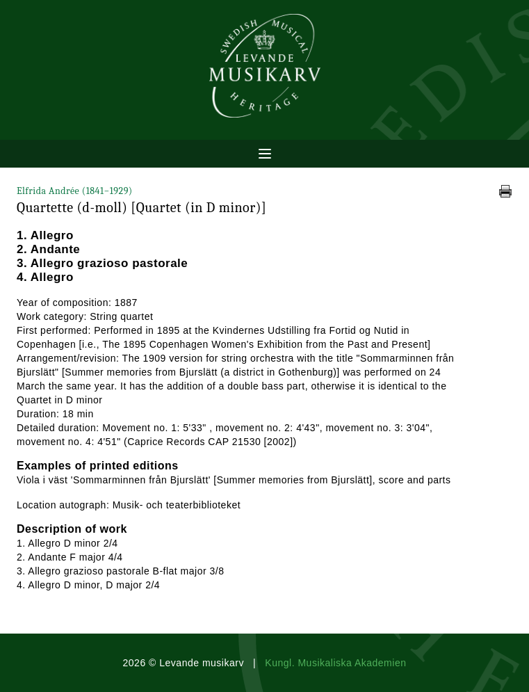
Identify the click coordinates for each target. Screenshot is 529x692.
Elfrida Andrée (75, 191)
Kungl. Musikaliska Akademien (335, 662)
